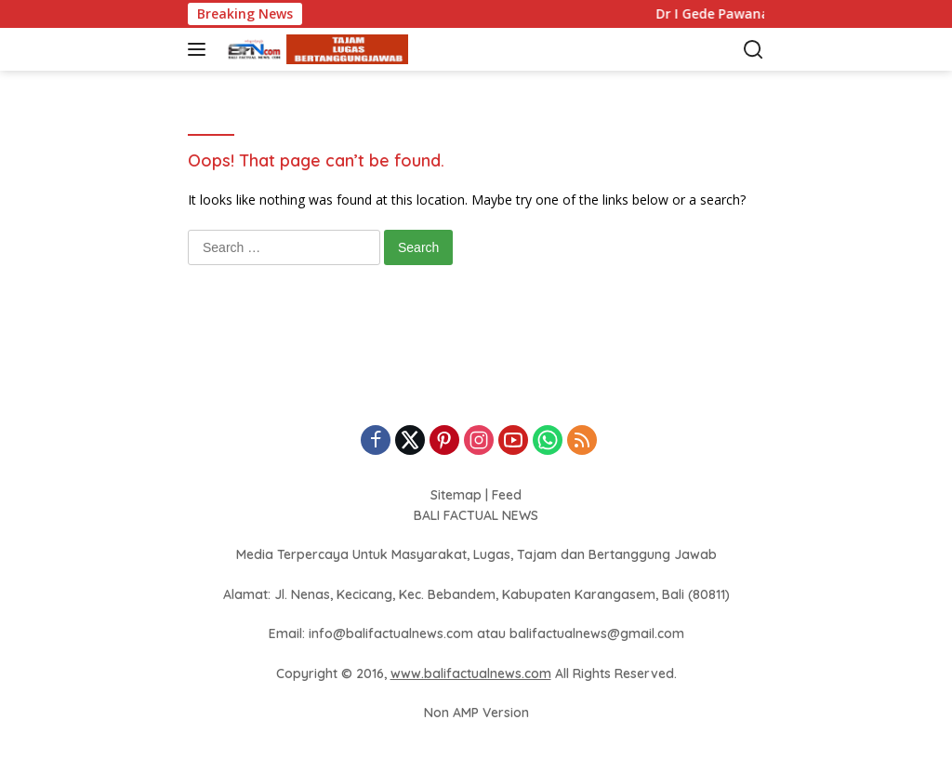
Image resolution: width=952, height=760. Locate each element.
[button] (200, 49)
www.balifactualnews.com (470, 673)
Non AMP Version (476, 712)
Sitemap (456, 495)
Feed (507, 495)
